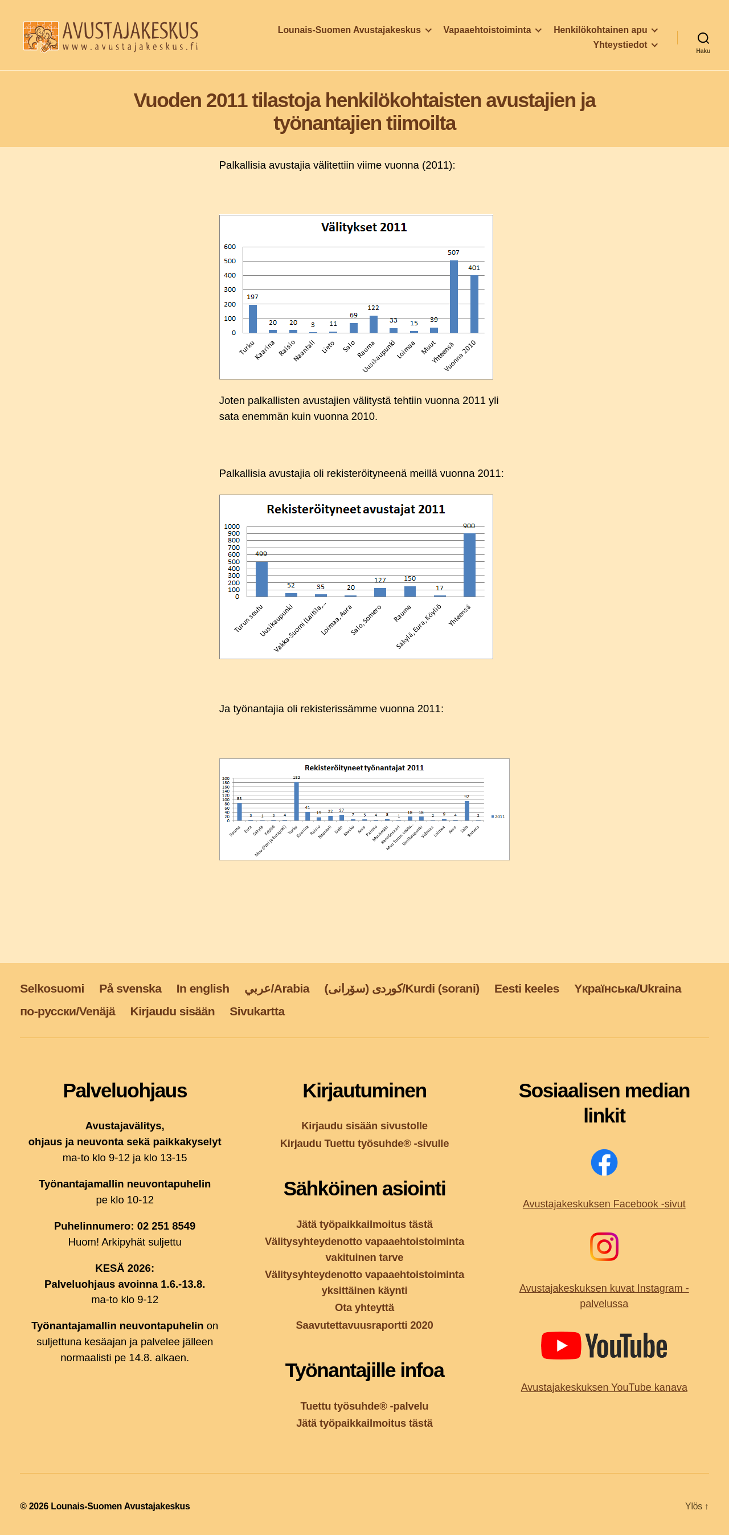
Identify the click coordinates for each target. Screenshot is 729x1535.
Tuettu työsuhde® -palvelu (365, 1406)
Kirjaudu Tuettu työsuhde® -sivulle (364, 1143)
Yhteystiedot (620, 47)
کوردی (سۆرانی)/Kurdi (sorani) (401, 988)
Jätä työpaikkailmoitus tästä (364, 1224)
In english (203, 988)
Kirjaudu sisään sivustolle (364, 1126)
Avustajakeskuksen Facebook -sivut (604, 1204)
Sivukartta (257, 1011)
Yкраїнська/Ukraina (627, 988)
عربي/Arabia (276, 988)
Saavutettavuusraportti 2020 (364, 1325)
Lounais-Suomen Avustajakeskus (349, 32)
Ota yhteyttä (364, 1307)
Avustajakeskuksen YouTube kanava (604, 1387)
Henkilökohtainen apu (600, 32)
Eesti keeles (526, 988)
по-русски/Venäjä (67, 1011)
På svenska (130, 988)
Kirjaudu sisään (172, 1011)
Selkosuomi (52, 988)
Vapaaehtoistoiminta (487, 32)
